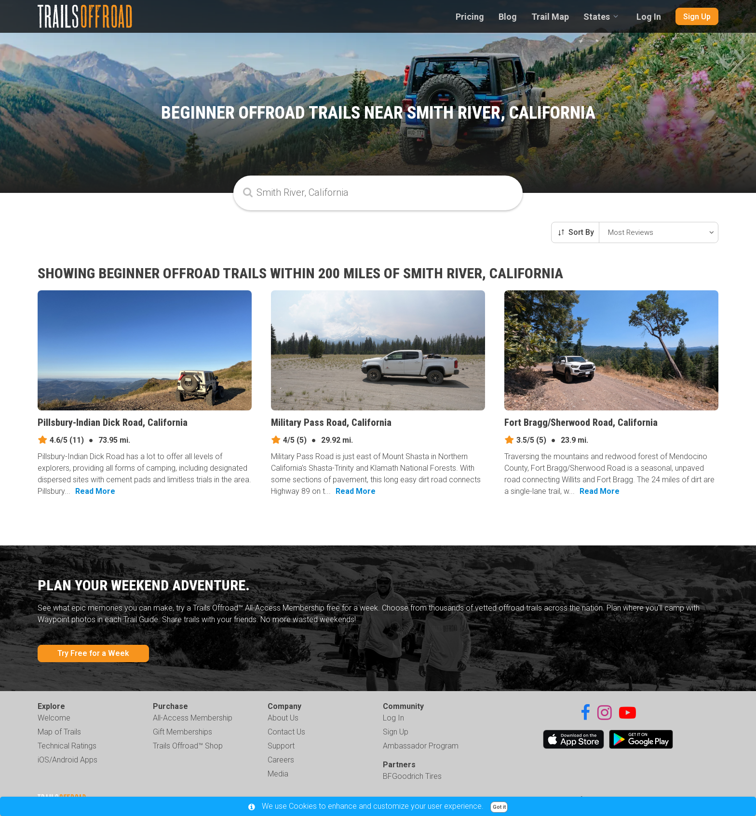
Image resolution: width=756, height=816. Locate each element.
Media (278, 773)
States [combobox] (596, 17)
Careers (281, 759)
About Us (283, 717)
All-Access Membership (192, 717)
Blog (508, 17)
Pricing (470, 17)
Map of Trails (59, 731)
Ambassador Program (421, 745)
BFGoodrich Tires (412, 776)
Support (281, 745)
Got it (499, 807)
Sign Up (697, 16)
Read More (95, 491)
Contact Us (286, 731)
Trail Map (550, 17)
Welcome (54, 717)
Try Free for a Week (93, 653)
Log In (648, 17)
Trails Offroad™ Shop (188, 745)
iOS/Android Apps (67, 759)
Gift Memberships (182, 731)
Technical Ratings (67, 745)
